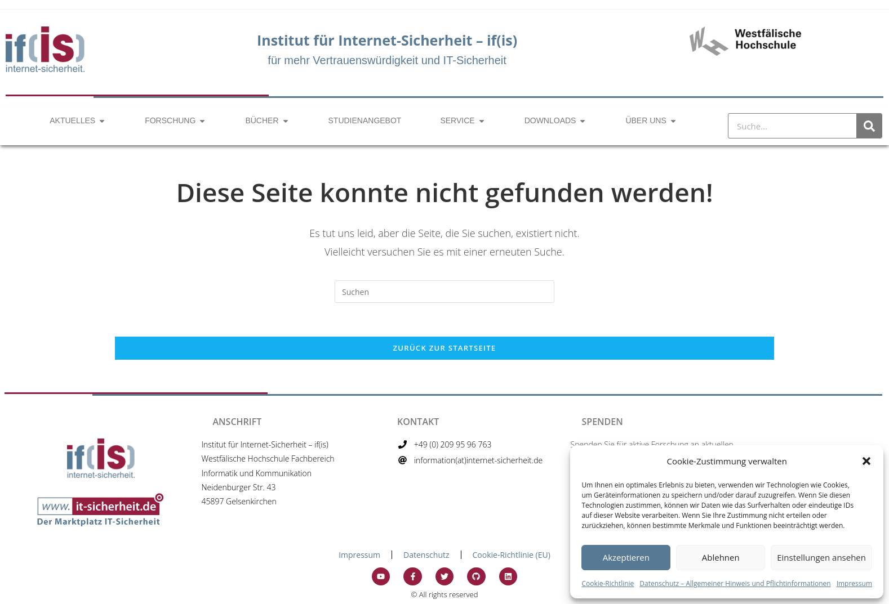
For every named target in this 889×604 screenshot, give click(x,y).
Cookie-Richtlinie (607, 583)
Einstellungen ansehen (821, 557)
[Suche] (869, 126)
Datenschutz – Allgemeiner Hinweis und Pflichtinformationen (734, 583)
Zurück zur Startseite (444, 348)
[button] (866, 461)
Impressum (854, 583)
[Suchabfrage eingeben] (444, 291)
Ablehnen (721, 557)
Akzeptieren (626, 557)
